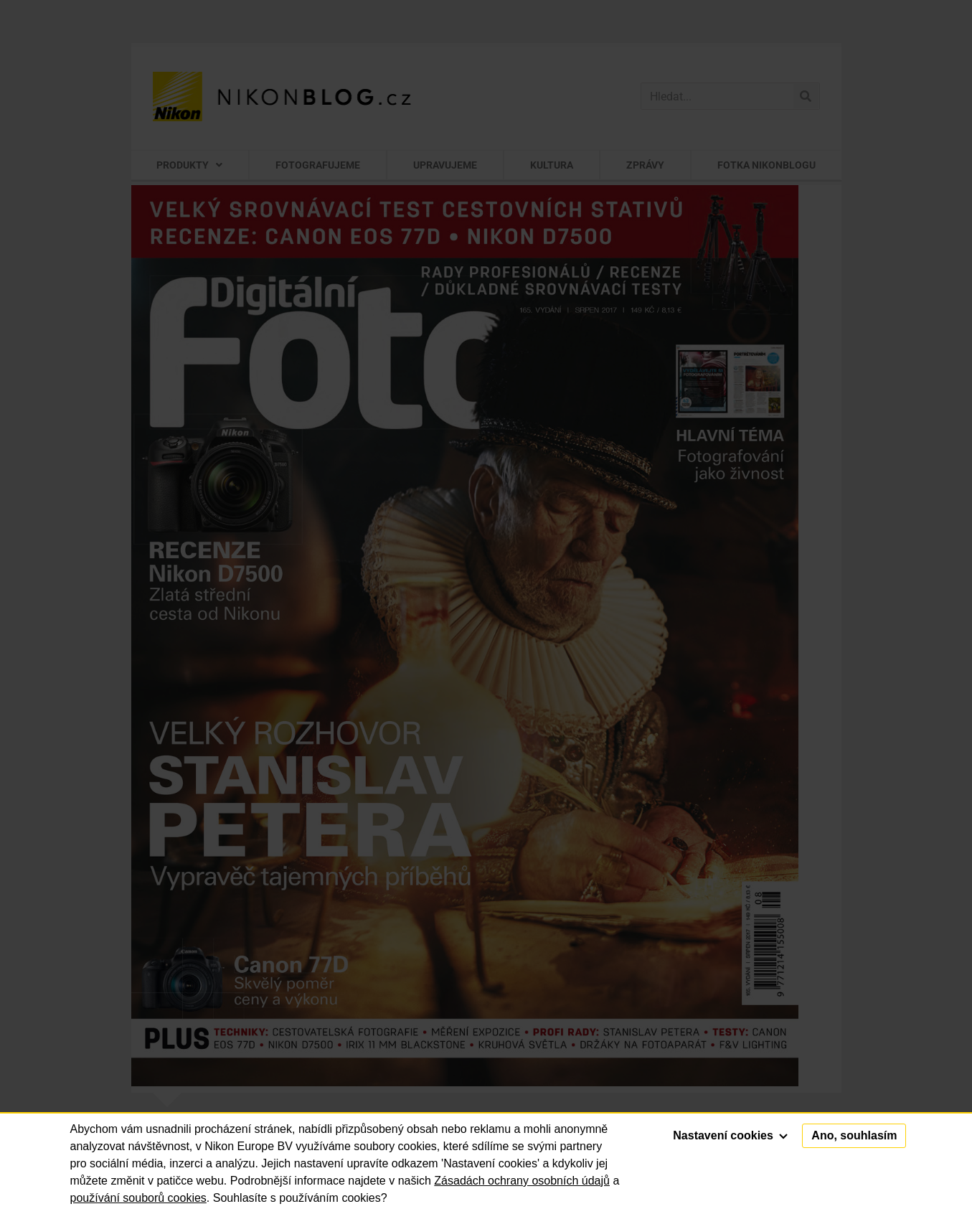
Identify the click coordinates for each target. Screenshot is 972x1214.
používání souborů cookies (138, 1198)
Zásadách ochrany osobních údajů (522, 1181)
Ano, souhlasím (854, 1135)
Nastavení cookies (730, 1135)
